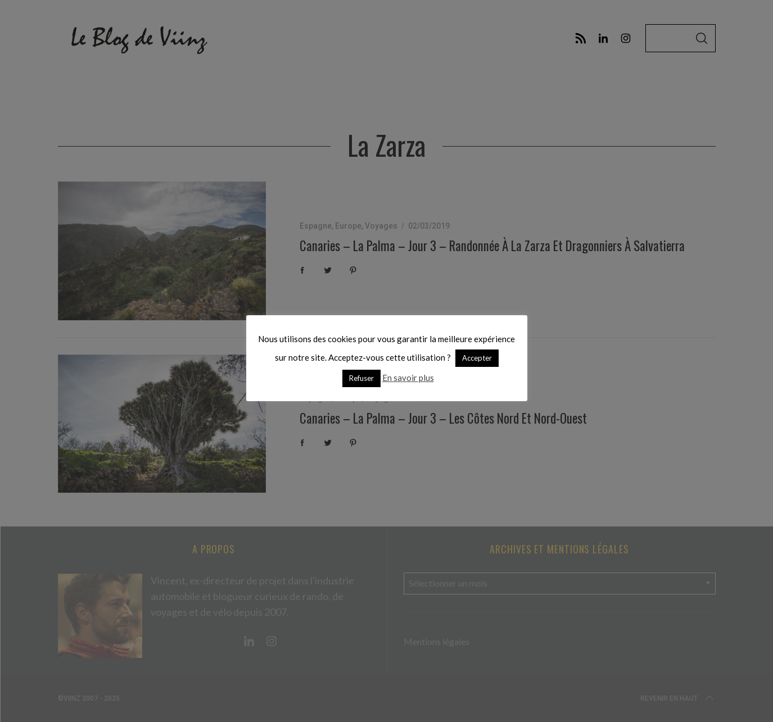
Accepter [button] (477, 357)
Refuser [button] (361, 378)
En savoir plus (408, 378)
